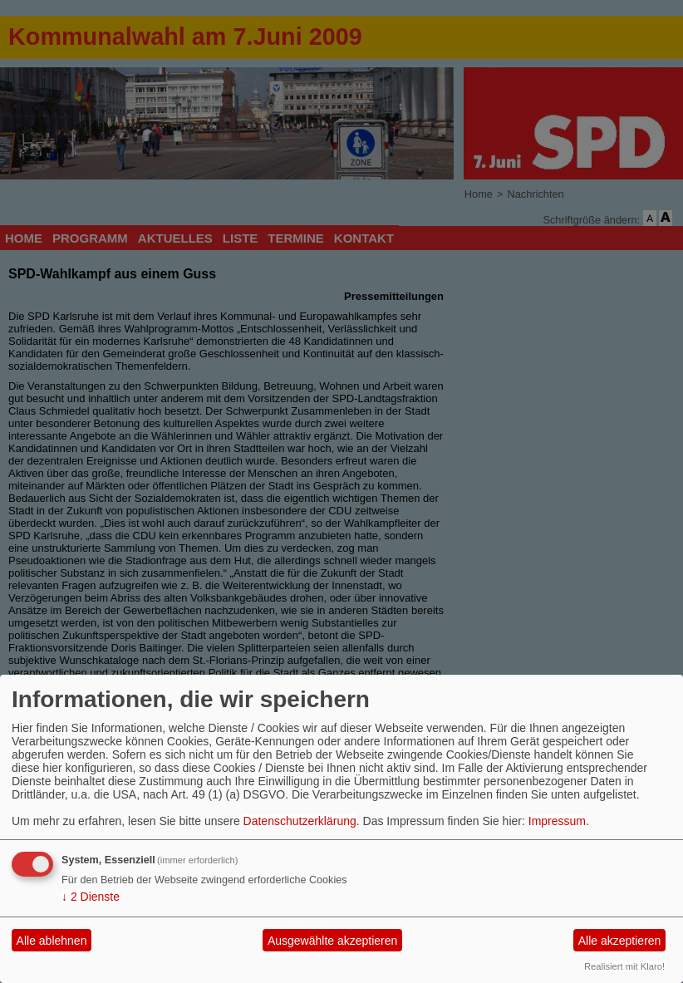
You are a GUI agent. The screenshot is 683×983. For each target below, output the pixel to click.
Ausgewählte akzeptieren (332, 940)
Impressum (557, 821)
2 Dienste (90, 896)
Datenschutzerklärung (299, 821)
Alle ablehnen (52, 940)
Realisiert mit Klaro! (624, 966)
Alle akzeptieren (619, 940)
